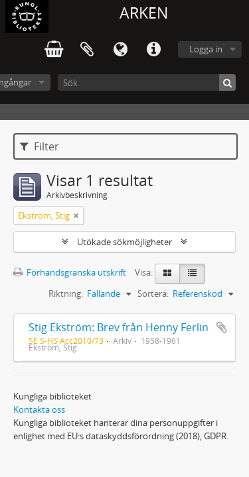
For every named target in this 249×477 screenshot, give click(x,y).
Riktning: (65, 293)
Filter (39, 146)
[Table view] (192, 274)
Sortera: (153, 293)
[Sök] (147, 82)
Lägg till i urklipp (221, 327)
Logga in (205, 49)
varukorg (53, 49)
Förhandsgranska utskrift (69, 272)
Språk (120, 49)
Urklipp (87, 49)
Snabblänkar (153, 49)
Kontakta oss (39, 409)
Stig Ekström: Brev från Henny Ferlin (118, 327)
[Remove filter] (76, 215)
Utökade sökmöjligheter (124, 242)
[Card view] (167, 274)
